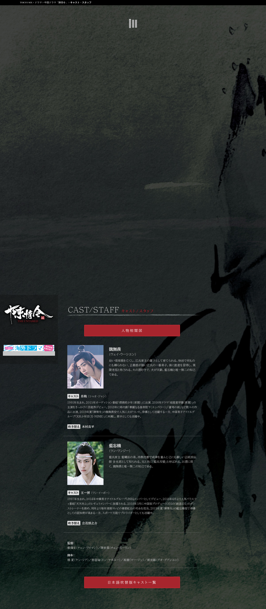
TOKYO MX (26, 2)
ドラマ (38, 2)
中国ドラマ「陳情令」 (56, 2)
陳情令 (29, 315)
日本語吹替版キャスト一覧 (132, 582)
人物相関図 (132, 330)
